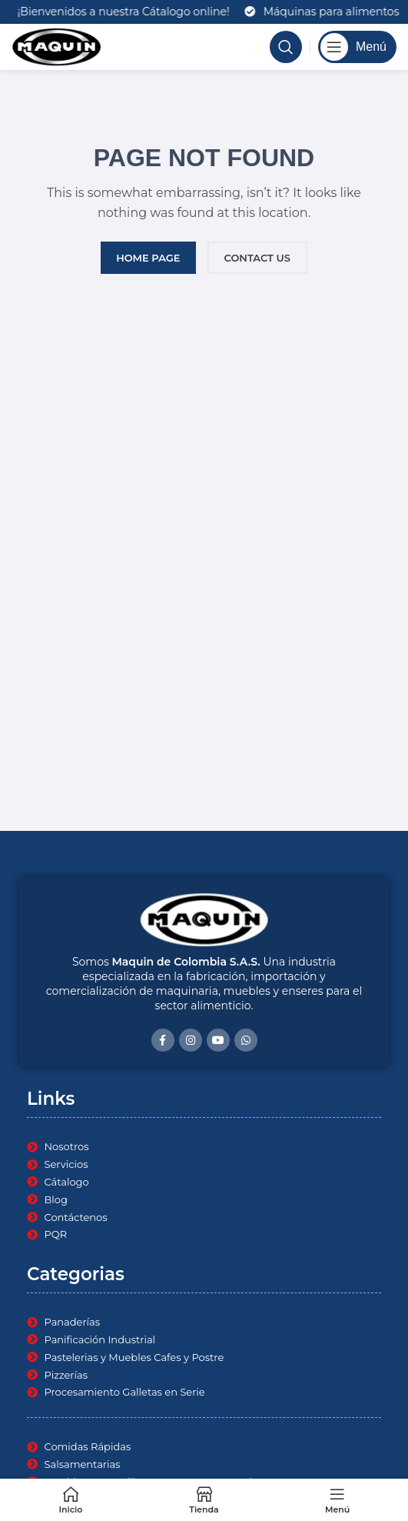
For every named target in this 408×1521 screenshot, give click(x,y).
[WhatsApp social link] (245, 1040)
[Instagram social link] (190, 1040)
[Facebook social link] (162, 1040)
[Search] (286, 47)
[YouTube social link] (218, 1040)
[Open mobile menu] (357, 47)
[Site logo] (56, 46)
